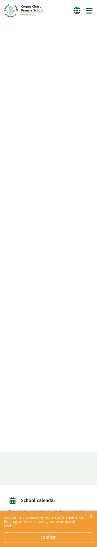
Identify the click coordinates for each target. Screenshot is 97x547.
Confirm (48, 537)
